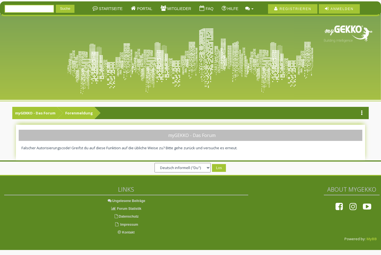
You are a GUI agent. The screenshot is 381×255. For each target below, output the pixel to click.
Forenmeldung (79, 113)
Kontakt (126, 232)
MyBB (371, 238)
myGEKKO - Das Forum (35, 113)
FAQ (208, 8)
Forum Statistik (126, 209)
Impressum (126, 225)
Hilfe (232, 8)
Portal (144, 8)
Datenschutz (126, 216)
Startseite (110, 8)
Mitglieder (178, 8)
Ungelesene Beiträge (126, 201)
